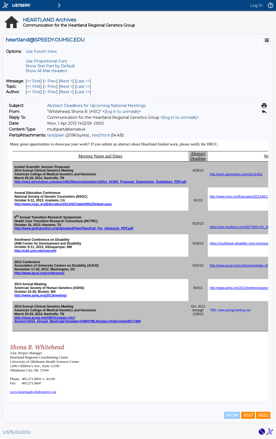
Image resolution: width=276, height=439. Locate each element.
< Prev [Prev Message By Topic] (50, 86)
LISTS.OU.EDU (16, 432)
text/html (101, 135)
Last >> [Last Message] (83, 81)
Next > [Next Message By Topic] (66, 86)
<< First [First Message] (33, 81)
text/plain (55, 135)
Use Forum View (41, 51)
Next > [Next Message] (66, 81)
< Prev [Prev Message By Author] (50, 91)
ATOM (232, 415)
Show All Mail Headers (46, 70)
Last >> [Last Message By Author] (83, 91)
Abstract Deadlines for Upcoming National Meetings (96, 105)
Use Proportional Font (46, 61)
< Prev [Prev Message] (50, 81)
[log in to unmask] (122, 111)
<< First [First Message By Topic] (33, 86)
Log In (256, 5)
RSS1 (248, 415)
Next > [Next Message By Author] (66, 91)
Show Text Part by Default (50, 66)
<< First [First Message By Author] (33, 91)
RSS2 (263, 415)
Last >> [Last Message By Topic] (83, 86)
